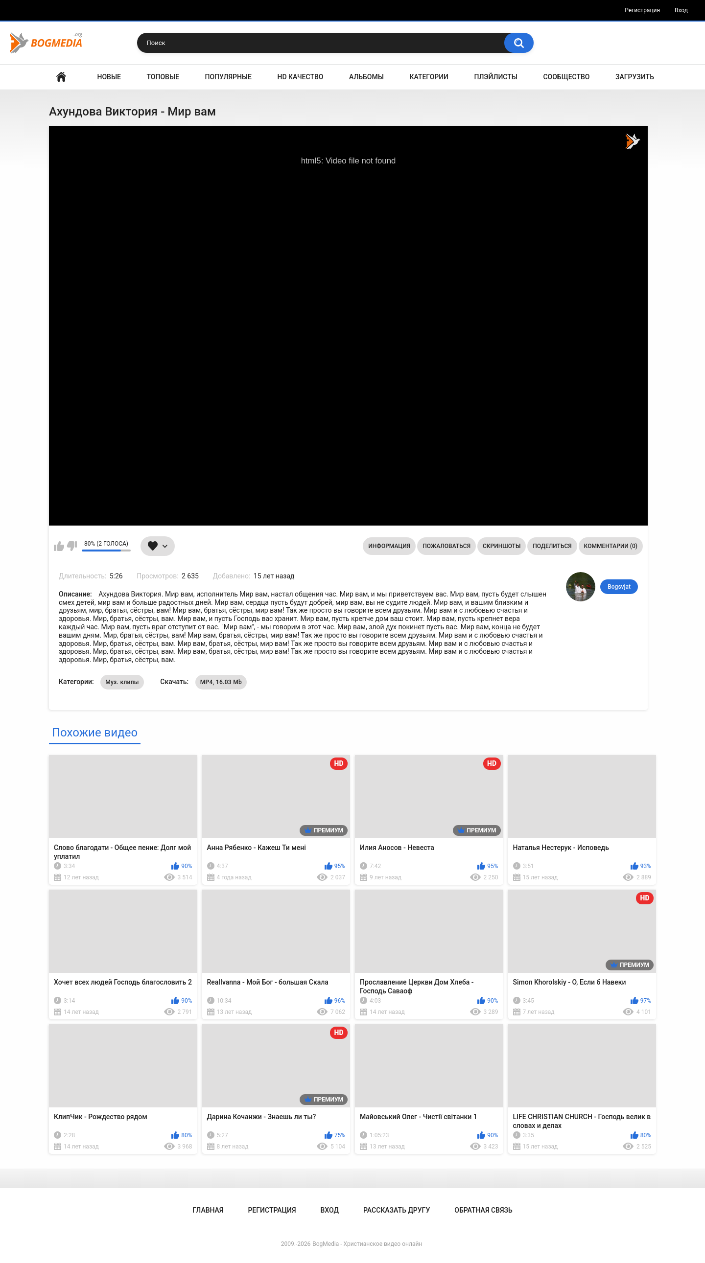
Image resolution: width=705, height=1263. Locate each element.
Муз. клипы (122, 682)
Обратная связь (483, 1210)
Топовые (163, 77)
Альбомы (366, 77)
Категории (428, 77)
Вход (681, 10)
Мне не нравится (72, 546)
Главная (61, 77)
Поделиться (552, 546)
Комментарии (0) (610, 546)
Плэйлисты (495, 77)
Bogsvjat (619, 586)
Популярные (228, 77)
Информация (389, 546)
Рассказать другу (396, 1210)
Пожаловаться (446, 546)
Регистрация (642, 10)
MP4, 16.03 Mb (221, 682)
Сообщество (566, 77)
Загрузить (634, 77)
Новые (109, 77)
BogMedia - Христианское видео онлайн (367, 1243)
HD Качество (300, 77)
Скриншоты (501, 546)
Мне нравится (59, 546)
